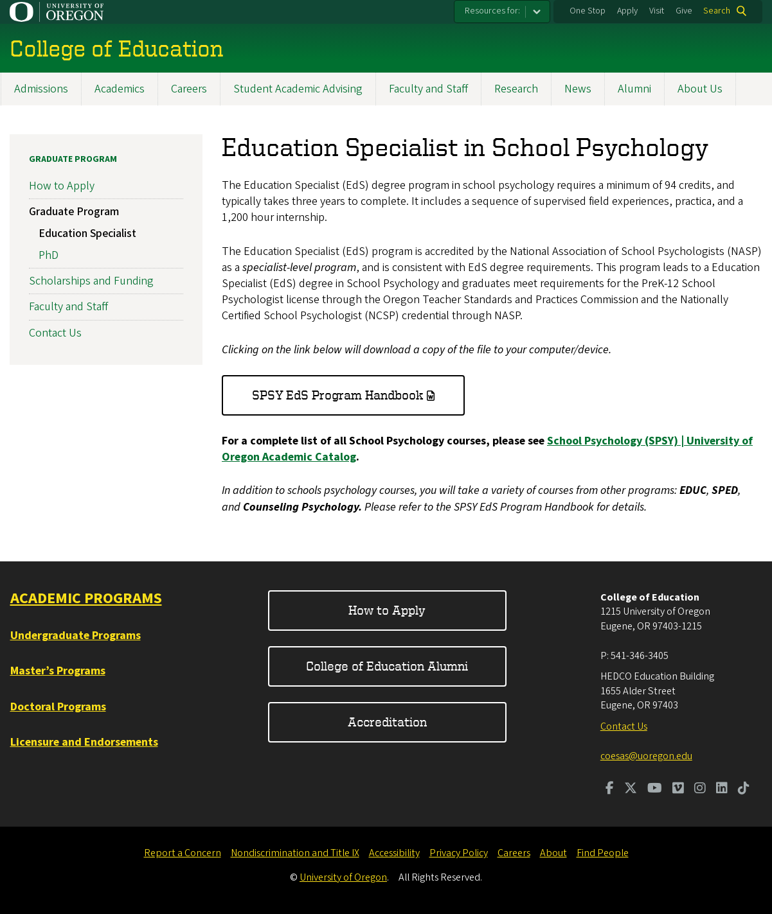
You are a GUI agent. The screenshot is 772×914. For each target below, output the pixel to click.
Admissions (41, 89)
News (577, 89)
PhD (48, 255)
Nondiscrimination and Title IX (295, 853)
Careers (189, 89)
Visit (656, 10)
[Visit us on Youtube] (654, 789)
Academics (119, 89)
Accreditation (387, 721)
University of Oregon (343, 877)
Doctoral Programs (58, 707)
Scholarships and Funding (91, 281)
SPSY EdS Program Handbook (337, 394)
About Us (700, 89)
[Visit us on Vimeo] (678, 789)
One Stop (588, 10)
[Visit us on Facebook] (609, 789)
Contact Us (55, 333)
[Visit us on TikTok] (744, 789)
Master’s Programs (57, 671)
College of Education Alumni (387, 665)
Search (716, 10)
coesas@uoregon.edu (646, 756)
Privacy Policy (458, 853)
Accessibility (394, 853)
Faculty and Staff (428, 89)
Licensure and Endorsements (84, 742)
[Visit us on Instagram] (700, 789)
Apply (627, 10)
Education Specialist (87, 233)
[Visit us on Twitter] (630, 789)
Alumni (634, 89)
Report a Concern (182, 853)
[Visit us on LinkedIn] (722, 789)
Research (516, 89)
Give (684, 10)
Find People (603, 853)
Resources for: (492, 10)
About (553, 853)
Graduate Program (73, 159)
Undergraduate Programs (75, 636)
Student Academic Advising (298, 89)
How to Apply (61, 186)
